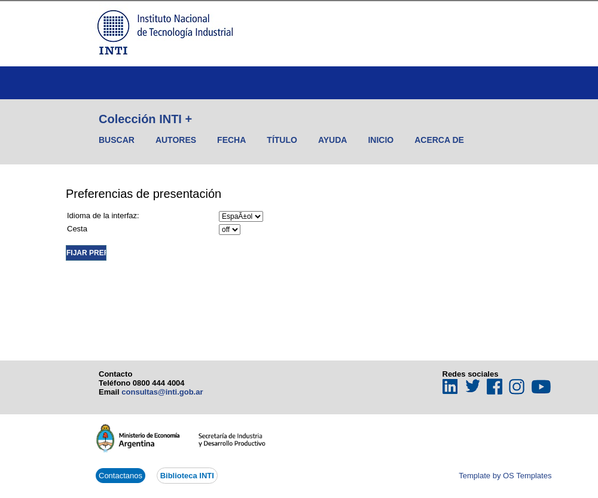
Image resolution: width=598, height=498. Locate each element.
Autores (175, 140)
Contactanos (120, 475)
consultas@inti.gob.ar (162, 391)
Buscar (117, 140)
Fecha (231, 140)
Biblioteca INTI (187, 475)
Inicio (380, 140)
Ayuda (332, 140)
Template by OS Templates (505, 475)
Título (282, 140)
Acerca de (439, 140)
